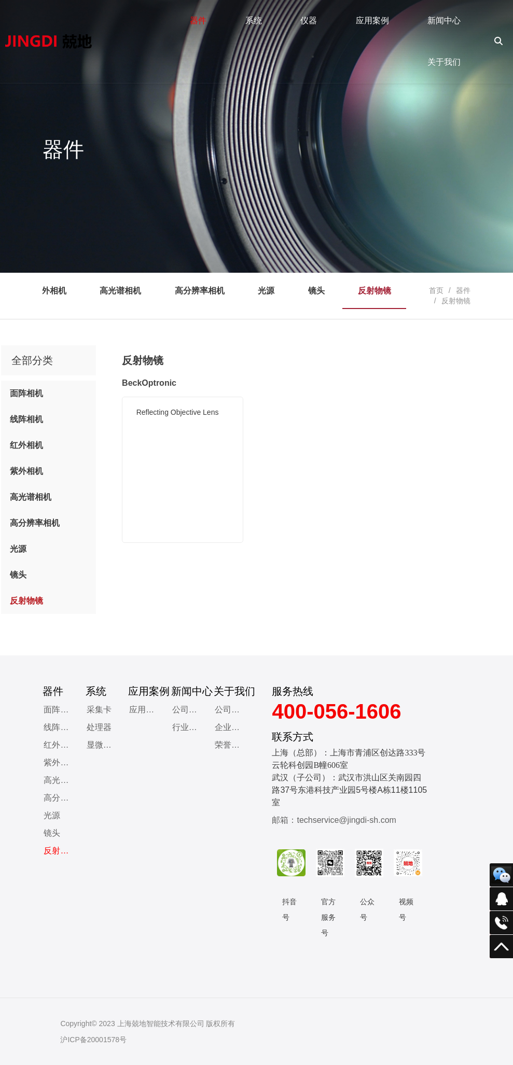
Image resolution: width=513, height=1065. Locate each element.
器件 (463, 290)
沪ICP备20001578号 (93, 1039)
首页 (436, 290)
